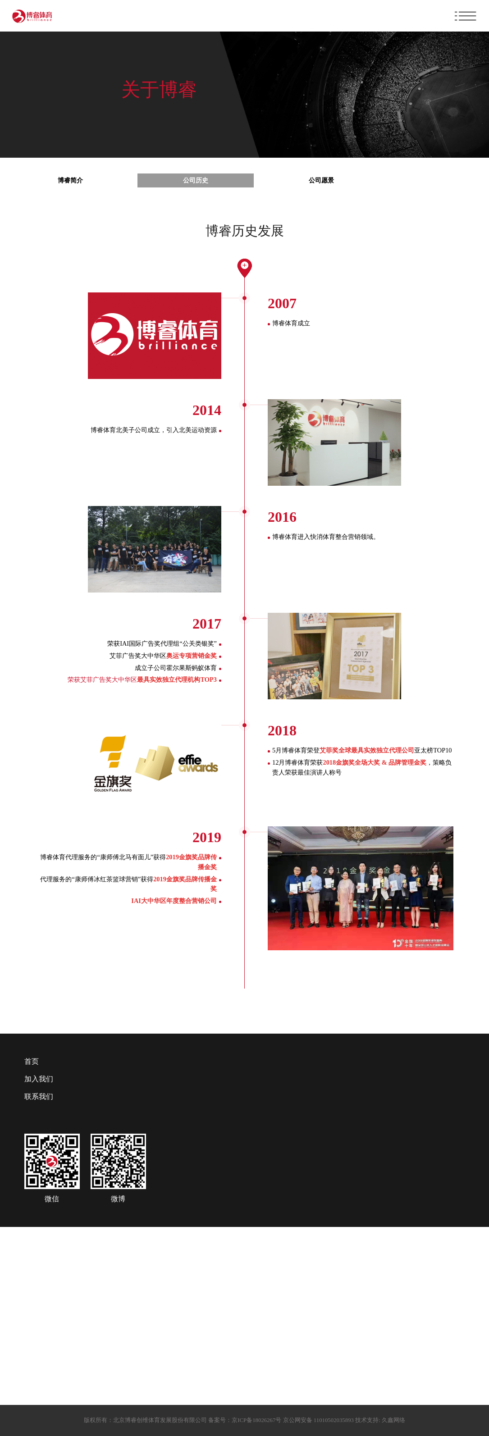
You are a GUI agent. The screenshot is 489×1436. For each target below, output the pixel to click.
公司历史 (195, 180)
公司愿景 (321, 180)
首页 (31, 1061)
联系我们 (38, 1096)
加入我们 (38, 1079)
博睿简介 (70, 180)
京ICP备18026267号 (256, 1420)
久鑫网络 (392, 1420)
